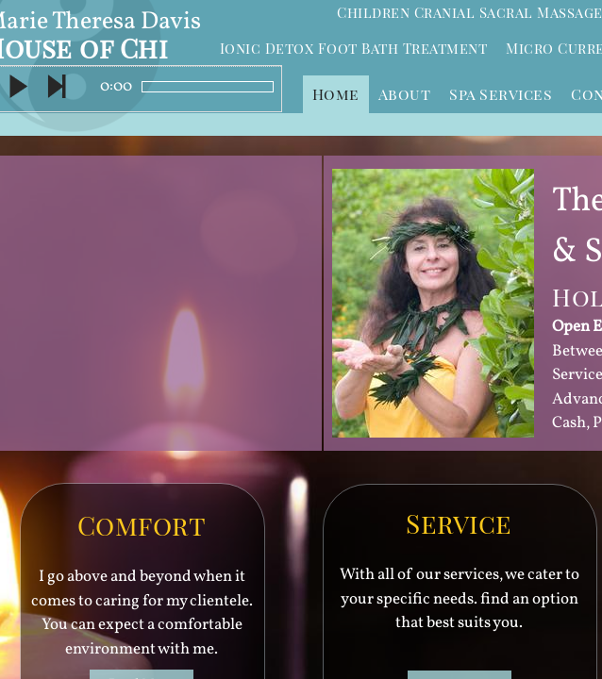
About (404, 94)
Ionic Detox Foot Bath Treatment (354, 48)
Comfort (142, 524)
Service (459, 522)
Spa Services (500, 94)
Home (336, 94)
